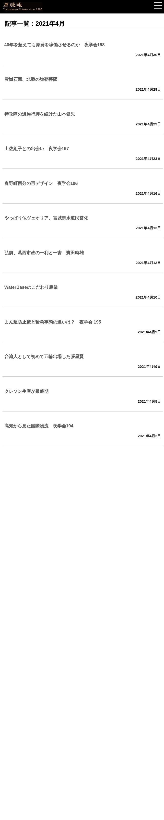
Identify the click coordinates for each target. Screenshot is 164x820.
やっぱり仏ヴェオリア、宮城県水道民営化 (46, 218)
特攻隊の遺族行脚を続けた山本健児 (39, 114)
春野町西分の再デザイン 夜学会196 (41, 183)
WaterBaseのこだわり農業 (31, 287)
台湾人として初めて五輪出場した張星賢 (44, 356)
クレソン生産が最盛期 (26, 391)
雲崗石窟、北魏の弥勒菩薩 (30, 79)
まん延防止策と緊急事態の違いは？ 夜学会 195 (52, 322)
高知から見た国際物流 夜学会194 (38, 425)
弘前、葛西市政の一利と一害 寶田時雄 (44, 252)
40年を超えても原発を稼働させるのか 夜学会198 (54, 44)
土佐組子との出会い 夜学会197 (36, 148)
